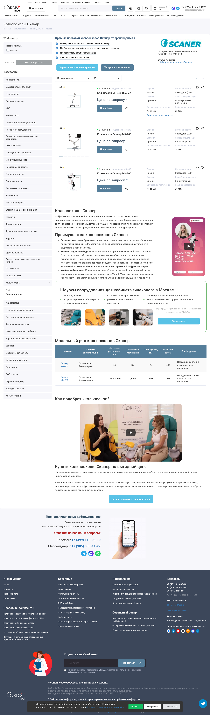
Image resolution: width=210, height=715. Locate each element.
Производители (175, 15)
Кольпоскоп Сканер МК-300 (114, 173)
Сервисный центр (15, 381)
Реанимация (42, 15)
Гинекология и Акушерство (125, 584)
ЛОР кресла (12, 374)
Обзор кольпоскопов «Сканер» (176, 62)
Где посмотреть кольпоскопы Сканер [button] (78, 53)
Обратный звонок (175, 591)
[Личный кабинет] (131, 8)
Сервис (141, 15)
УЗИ (55, 15)
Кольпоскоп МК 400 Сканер (114, 93)
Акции (54, 2)
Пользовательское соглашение (18, 627)
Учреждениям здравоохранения (77, 67)
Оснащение (128, 15)
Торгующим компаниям (117, 67)
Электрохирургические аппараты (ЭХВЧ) (23, 260)
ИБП (8, 108)
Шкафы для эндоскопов (18, 245)
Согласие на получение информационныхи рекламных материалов (23, 638)
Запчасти (10, 345)
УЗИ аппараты (65, 617)
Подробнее (106, 108)
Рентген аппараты (15, 202)
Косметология (13, 395)
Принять (135, 706)
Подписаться (131, 663)
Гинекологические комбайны (21, 331)
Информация (156, 15)
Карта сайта (9, 598)
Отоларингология (15, 174)
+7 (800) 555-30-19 (177, 587)
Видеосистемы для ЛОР (18, 87)
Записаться (178, 321)
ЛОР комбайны (13, 145)
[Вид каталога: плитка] (188, 78)
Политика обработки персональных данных (25, 614)
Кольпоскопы (28, 282)
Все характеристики (160, 115)
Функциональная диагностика (21, 231)
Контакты (97, 2)
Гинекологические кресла (19, 310)
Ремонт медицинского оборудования (130, 630)
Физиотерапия (13, 224)
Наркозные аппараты (17, 167)
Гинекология (11, 15)
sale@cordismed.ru (175, 605)
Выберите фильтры (34, 62)
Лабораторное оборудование (21, 122)
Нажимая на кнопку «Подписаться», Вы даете (104, 671)
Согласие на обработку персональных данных (26, 632)
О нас (29, 2)
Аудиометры (12, 303)
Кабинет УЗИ (12, 115)
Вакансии (65, 2)
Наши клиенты (41, 2)
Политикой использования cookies (105, 707)
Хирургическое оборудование (126, 598)
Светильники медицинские (20, 317)
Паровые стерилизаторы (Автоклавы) (76, 608)
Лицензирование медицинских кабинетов (22, 137)
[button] (57, 43)
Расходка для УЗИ (15, 388)
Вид (8, 289)
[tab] (105, 43)
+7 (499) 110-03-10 (193, 6)
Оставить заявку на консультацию (131, 499)
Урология (10, 217)
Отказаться (171, 706)
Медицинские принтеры (18, 152)
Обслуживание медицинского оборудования (133, 625)
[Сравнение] (138, 8)
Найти (119, 8)
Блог (107, 2)
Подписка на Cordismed (81, 654)
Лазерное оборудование (18, 129)
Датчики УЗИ (12, 268)
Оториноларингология (123, 589)
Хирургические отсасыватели (21, 338)
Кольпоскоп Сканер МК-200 (114, 134)
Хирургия (26, 15)
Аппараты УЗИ (13, 275)
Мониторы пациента (16, 160)
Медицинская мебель (17, 353)
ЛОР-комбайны (65, 603)
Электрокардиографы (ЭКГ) (71, 612)
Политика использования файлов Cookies (24, 618)
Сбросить (9, 62)
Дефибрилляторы (15, 101)
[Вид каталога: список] (196, 78)
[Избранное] (146, 8)
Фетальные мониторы (17, 324)
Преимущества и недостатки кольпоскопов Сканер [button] (85, 43)
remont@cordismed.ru (177, 610)
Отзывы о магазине (81, 2)
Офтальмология (14, 181)
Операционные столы (17, 360)
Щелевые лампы (14, 252)
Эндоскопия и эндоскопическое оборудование (134, 594)
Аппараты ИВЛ (13, 79)
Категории (36, 8)
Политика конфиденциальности (19, 623)
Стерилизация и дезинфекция (86, 15)
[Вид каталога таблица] (203, 78)
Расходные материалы (17, 188)
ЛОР (64, 15)
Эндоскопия (112, 15)
